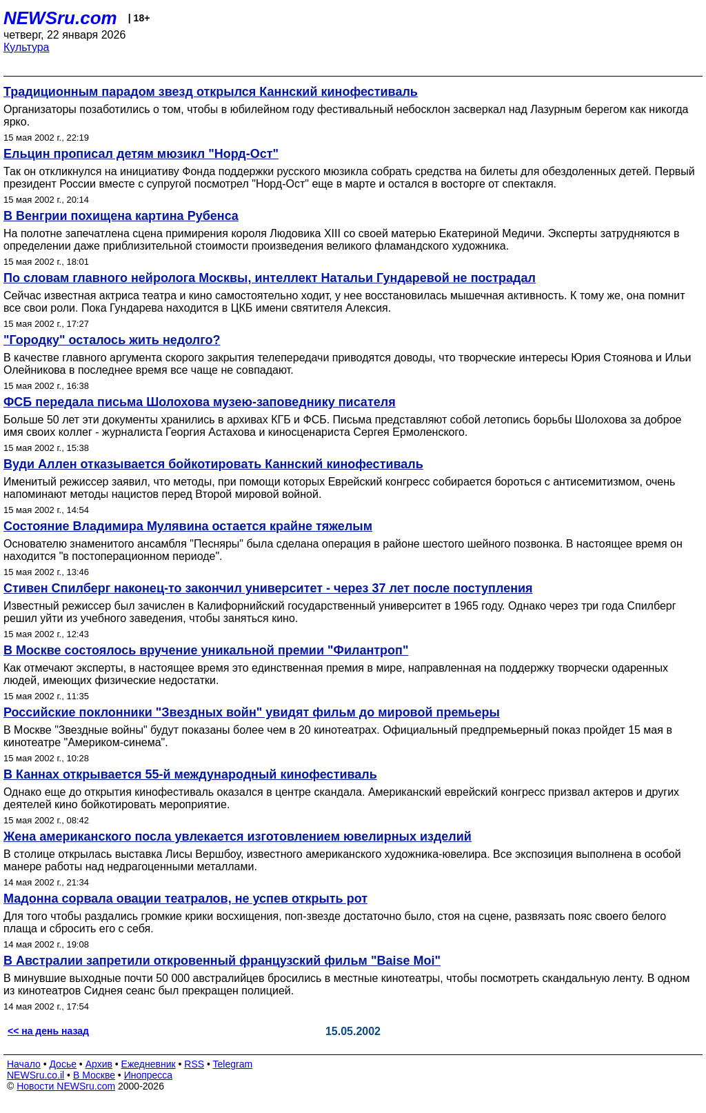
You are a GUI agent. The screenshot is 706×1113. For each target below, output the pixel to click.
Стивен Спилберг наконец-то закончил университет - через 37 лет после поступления (268, 588)
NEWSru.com (60, 18)
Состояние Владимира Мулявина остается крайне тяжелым (187, 526)
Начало (24, 1064)
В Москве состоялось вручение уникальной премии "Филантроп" (206, 650)
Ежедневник (148, 1064)
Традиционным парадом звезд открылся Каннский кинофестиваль (210, 92)
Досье (63, 1064)
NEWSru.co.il (35, 1075)
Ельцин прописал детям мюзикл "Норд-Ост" (141, 154)
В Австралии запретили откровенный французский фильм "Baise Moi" (222, 960)
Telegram (233, 1064)
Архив (98, 1064)
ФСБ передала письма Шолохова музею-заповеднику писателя (199, 402)
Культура (26, 47)
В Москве (94, 1075)
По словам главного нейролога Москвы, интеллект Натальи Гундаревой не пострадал (269, 278)
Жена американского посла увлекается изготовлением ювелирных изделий (237, 836)
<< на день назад (48, 1030)
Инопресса (148, 1075)
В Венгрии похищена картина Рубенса (121, 216)
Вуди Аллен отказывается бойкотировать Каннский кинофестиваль (213, 464)
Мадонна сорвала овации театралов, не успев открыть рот (185, 898)
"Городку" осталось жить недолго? (111, 340)
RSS (194, 1064)
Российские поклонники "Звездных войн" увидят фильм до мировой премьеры (251, 712)
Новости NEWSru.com (66, 1086)
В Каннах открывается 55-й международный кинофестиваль (190, 774)
